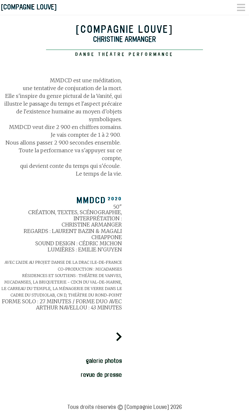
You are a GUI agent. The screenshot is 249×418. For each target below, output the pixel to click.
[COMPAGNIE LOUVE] (28, 7)
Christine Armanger (124, 40)
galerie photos (104, 360)
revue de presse (101, 374)
